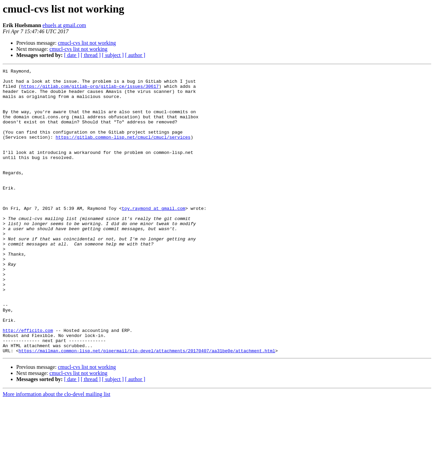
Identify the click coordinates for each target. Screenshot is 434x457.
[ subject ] (113, 55)
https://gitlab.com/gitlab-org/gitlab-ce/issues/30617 (90, 90)
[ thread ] (91, 55)
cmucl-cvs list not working (87, 43)
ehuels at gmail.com (64, 25)
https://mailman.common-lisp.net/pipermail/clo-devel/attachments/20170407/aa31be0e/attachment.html (147, 407)
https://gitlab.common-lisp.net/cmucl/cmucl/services (123, 151)
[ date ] (71, 55)
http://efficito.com (28, 383)
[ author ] (135, 55)
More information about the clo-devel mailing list (56, 451)
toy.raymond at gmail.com (153, 237)
